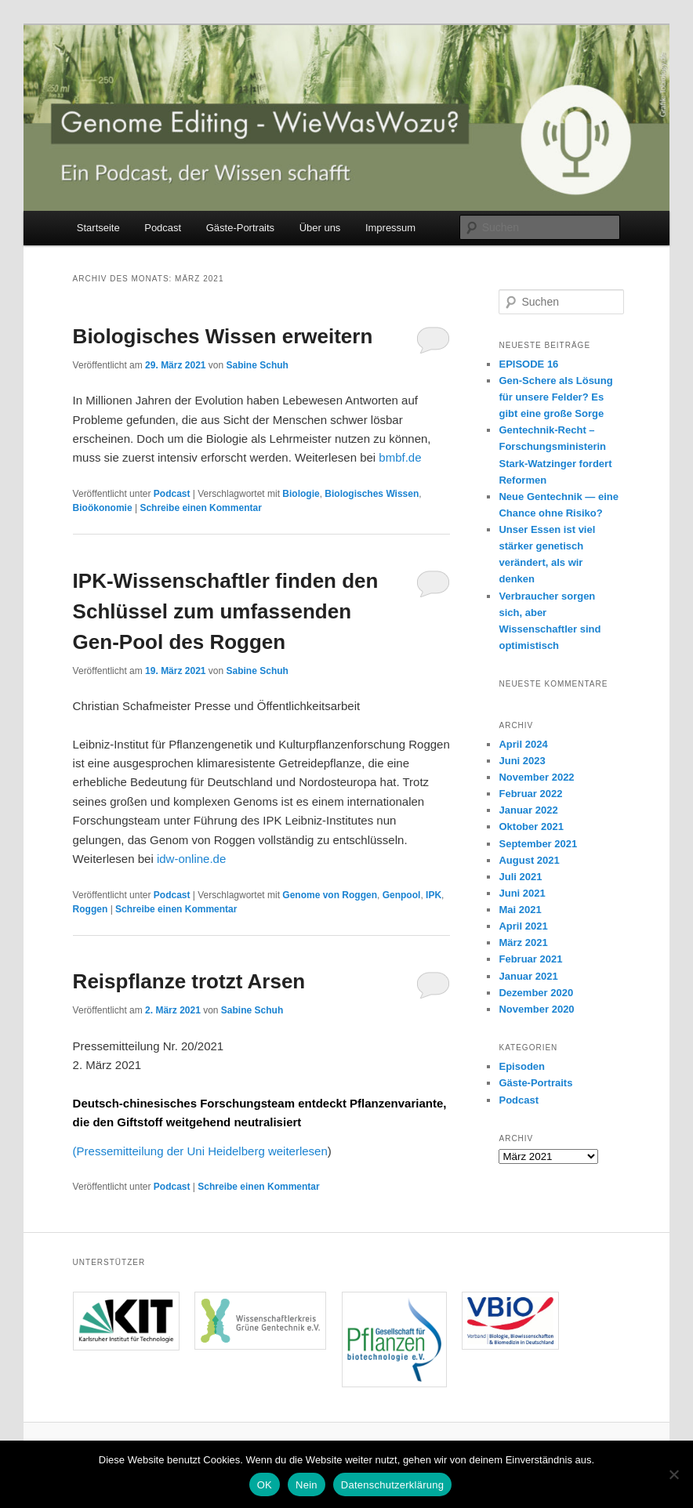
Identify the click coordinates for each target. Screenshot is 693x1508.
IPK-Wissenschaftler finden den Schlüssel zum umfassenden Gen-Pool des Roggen (226, 611)
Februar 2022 (530, 793)
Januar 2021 (528, 976)
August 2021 (529, 860)
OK (264, 1485)
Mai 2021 (520, 909)
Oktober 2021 (531, 826)
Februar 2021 (530, 959)
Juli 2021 (520, 877)
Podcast (162, 228)
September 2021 (538, 844)
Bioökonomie (102, 507)
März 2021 (523, 942)
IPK (433, 895)
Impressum (390, 228)
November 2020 (536, 1009)
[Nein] (673, 1474)
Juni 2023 (522, 761)
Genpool (402, 895)
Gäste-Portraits (240, 228)
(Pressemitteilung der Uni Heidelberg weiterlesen (200, 1151)
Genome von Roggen (329, 895)
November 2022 (536, 777)
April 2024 (523, 744)
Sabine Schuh (257, 365)
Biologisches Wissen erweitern (223, 336)
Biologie (300, 493)
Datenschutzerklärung (392, 1485)
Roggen (90, 909)
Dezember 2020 (536, 993)
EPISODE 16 (528, 364)
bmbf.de (400, 457)
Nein (306, 1485)
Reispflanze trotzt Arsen (189, 981)
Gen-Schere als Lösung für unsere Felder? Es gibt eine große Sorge (555, 397)
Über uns (320, 228)
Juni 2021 (522, 893)
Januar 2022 (528, 810)
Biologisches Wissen (372, 493)
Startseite (98, 228)
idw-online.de (190, 858)
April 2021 (523, 926)
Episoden (522, 1066)
